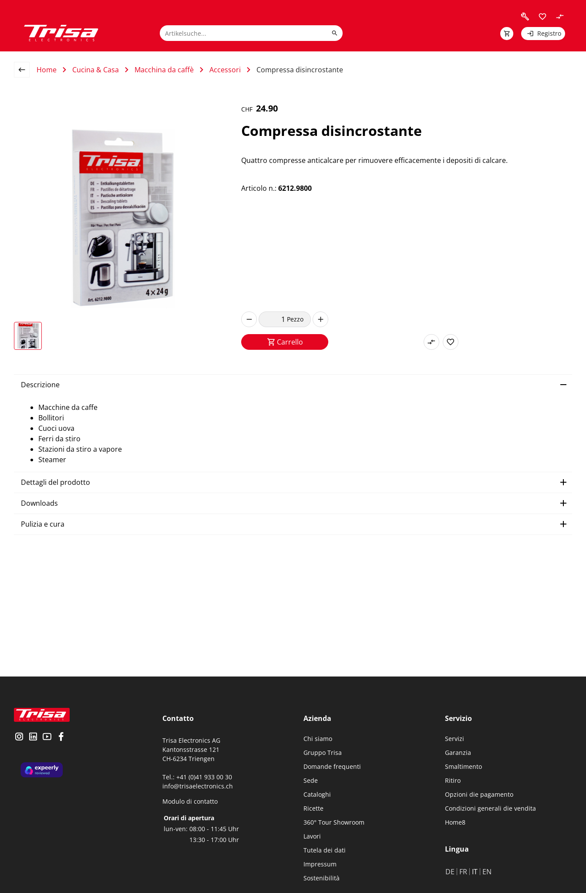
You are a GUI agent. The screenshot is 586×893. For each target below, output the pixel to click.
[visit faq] (525, 16)
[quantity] (273, 319)
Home (47, 69)
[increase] (320, 319)
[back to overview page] (25, 70)
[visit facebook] (61, 737)
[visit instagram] (19, 737)
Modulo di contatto (190, 801)
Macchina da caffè (164, 69)
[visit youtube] (47, 737)
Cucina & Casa (95, 69)
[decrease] (249, 319)
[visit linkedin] (33, 737)
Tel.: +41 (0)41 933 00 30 (197, 777)
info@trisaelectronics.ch (197, 786)
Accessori (225, 69)
